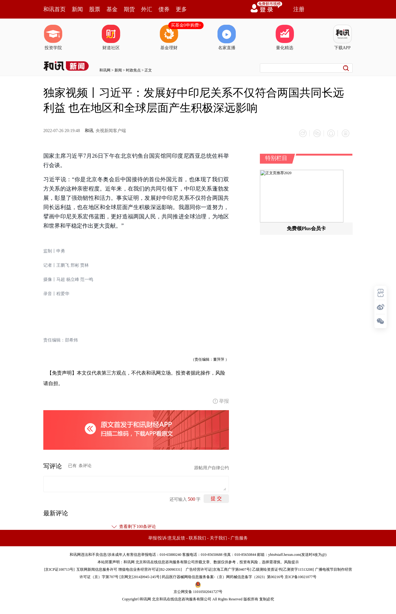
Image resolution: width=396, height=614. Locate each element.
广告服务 (239, 537)
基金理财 (169, 37)
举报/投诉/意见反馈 (166, 537)
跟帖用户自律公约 (211, 467)
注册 (298, 9)
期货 (129, 9)
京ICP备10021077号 (300, 576)
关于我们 (218, 537)
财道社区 (111, 37)
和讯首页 (54, 9)
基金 (112, 9)
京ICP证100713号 (59, 568)
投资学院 (53, 37)
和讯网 (104, 70)
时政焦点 (133, 70)
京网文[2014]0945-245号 (140, 576)
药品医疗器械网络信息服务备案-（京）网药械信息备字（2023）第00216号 (223, 576)
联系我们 (197, 537)
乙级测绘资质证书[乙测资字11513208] (283, 568)
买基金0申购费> (186, 25)
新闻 (77, 9)
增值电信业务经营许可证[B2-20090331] (150, 568)
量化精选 (284, 37)
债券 (164, 9)
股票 (94, 9)
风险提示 (291, 561)
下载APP (342, 37)
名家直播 (226, 37)
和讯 (89, 130)
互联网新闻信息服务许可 (96, 568)
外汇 (146, 9)
